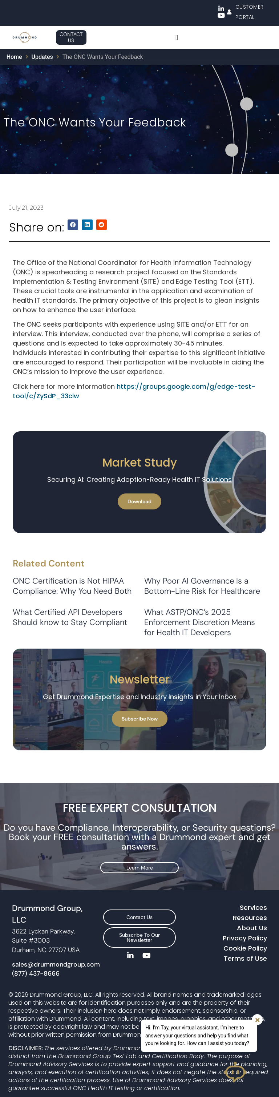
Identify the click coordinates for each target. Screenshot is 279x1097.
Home (14, 56)
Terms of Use (245, 952)
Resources (250, 912)
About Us (252, 922)
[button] (73, 224)
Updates (42, 56)
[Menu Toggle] (176, 37)
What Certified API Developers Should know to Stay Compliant (70, 617)
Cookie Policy (245, 942)
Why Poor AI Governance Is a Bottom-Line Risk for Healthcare (202, 586)
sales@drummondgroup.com (56, 959)
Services (253, 902)
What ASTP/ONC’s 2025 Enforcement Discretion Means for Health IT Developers (199, 622)
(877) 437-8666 (36, 968)
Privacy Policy (245, 932)
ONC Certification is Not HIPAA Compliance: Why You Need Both (72, 586)
